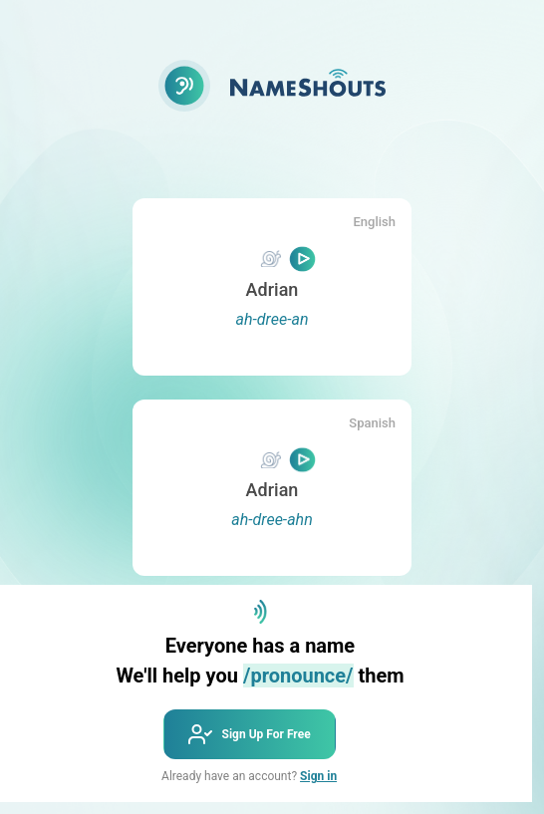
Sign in (318, 776)
